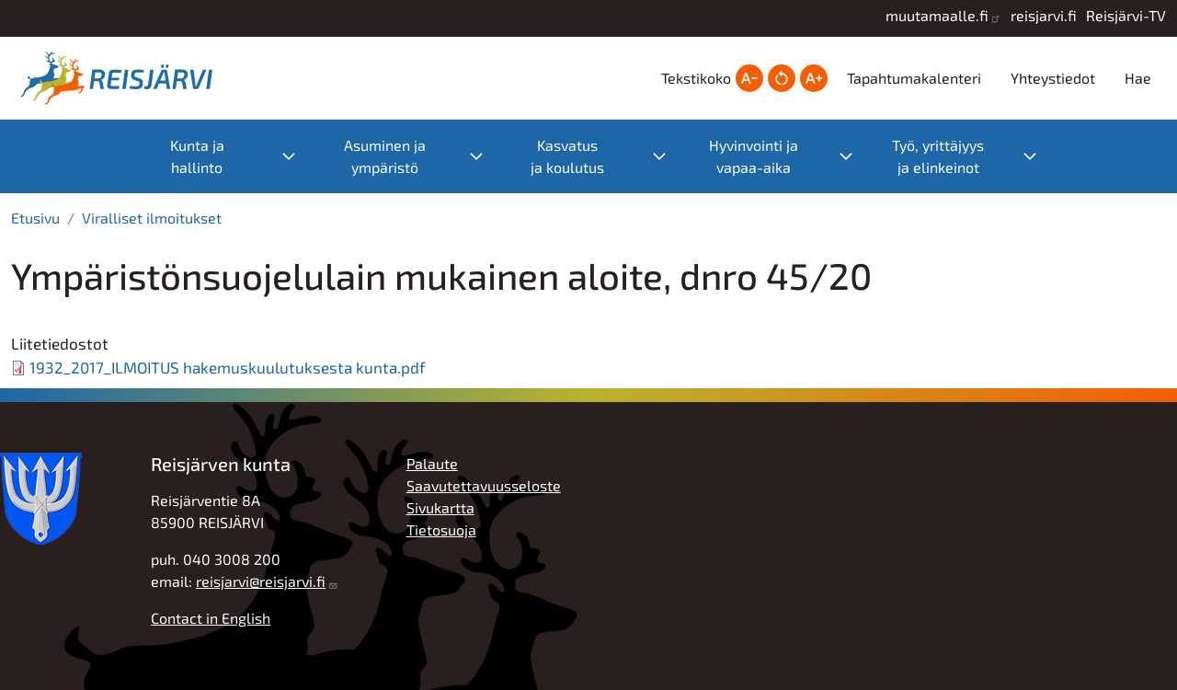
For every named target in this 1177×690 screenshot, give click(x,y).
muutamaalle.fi (937, 15)
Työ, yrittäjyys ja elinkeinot (938, 156)
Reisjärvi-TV (1126, 15)
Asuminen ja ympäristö (385, 156)
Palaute (432, 463)
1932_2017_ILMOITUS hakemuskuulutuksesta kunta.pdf (227, 367)
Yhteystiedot (1053, 77)
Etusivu (35, 217)
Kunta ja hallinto (197, 156)
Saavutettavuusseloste (483, 485)
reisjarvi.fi (1044, 15)
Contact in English (210, 618)
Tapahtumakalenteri (914, 77)
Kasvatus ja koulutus (567, 156)
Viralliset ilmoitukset (152, 217)
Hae (1138, 77)
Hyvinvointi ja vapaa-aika (753, 156)
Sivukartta (440, 507)
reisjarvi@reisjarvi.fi (261, 581)
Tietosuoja (441, 529)
